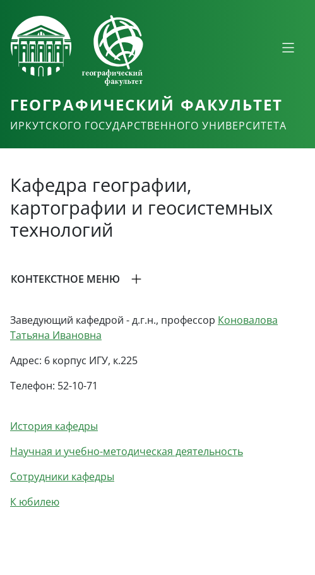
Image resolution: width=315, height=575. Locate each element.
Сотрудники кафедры (62, 476)
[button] (157, 279)
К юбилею (34, 502)
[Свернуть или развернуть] (288, 47)
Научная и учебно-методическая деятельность (126, 451)
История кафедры (54, 426)
